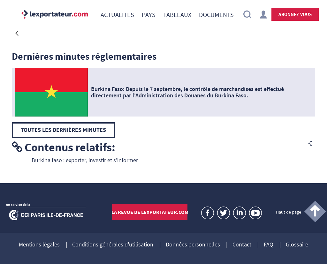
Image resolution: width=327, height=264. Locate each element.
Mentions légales (39, 245)
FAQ (268, 245)
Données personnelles (193, 245)
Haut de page (288, 212)
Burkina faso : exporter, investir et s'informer (85, 160)
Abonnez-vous (295, 14)
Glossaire (297, 245)
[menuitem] (117, 14)
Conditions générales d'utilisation (112, 245)
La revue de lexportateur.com (149, 212)
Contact (241, 245)
